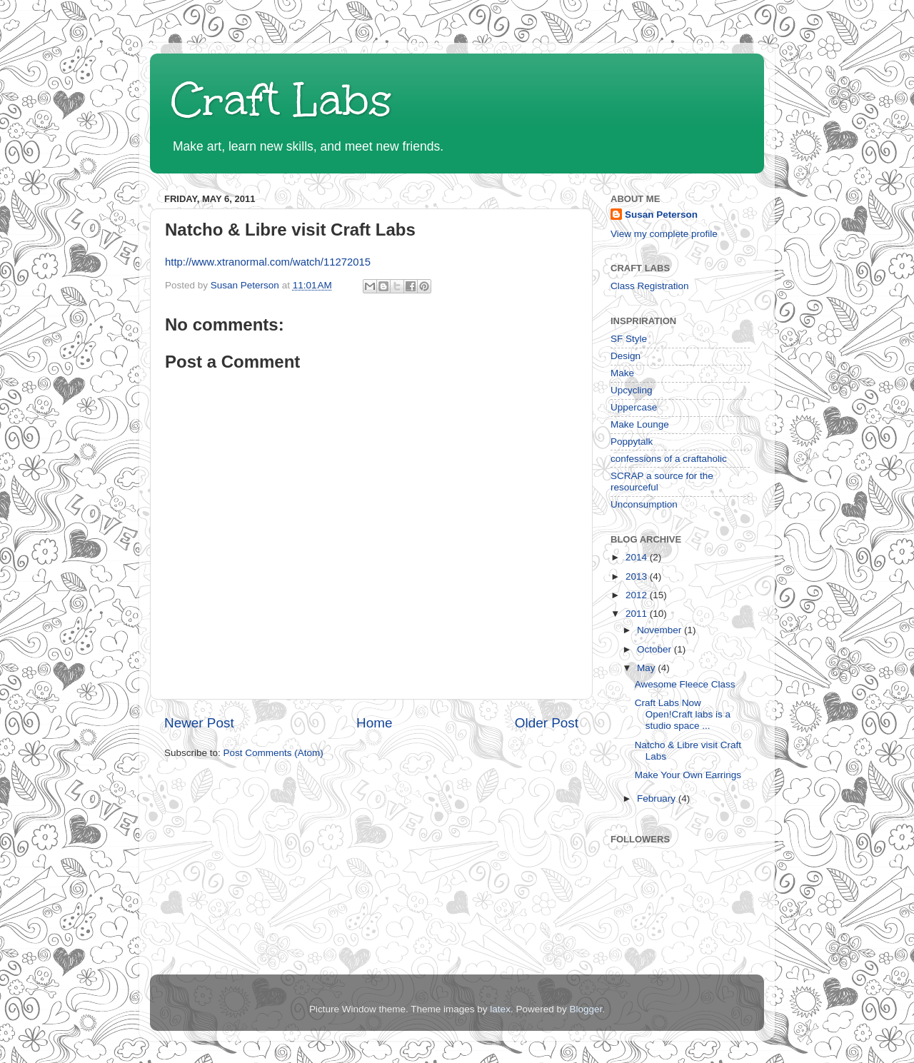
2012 (638, 595)
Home (374, 722)
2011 (638, 613)
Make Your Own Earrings (688, 775)
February (657, 798)
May (647, 668)
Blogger (585, 1009)
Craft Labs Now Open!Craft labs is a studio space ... (682, 714)
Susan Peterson (661, 214)
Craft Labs (281, 100)
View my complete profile (664, 233)
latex (500, 1009)
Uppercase (634, 407)
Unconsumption (644, 504)
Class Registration (650, 286)
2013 (638, 576)
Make (622, 373)
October (655, 649)
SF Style (629, 338)
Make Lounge (640, 424)
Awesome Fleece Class (685, 684)
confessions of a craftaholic (669, 458)
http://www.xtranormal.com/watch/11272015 (268, 262)
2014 (638, 557)
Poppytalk (632, 441)
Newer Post (199, 722)
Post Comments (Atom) (273, 752)
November (660, 630)
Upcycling (632, 390)
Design (626, 356)
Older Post (546, 722)
